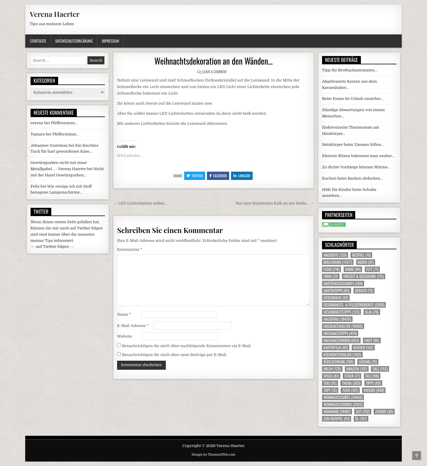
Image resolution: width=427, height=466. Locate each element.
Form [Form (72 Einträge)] (331, 276)
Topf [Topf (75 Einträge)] (330, 390)
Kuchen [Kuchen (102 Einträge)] (363, 347)
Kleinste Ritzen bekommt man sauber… (358, 156)
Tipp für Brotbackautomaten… (349, 70)
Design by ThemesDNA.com (213, 455)
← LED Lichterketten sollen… (140, 203)
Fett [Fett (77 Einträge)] (372, 269)
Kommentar (129, 249)
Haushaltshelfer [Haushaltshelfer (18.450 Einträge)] (343, 326)
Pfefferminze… (64, 123)
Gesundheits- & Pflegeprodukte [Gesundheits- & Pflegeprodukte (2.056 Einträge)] (354, 305)
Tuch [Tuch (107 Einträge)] (350, 390)
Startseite (38, 41)
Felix (35, 186)
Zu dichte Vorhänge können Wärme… (356, 167)
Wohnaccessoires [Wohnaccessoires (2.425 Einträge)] (343, 404)
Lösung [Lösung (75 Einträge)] (368, 362)
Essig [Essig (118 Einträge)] (332, 269)
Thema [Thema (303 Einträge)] (351, 383)
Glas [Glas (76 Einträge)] (372, 312)
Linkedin (241, 175)
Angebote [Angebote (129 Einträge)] (335, 255)
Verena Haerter (54, 14)
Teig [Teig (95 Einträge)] (330, 383)
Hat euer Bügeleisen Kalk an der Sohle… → (275, 203)
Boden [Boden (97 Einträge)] (366, 262)
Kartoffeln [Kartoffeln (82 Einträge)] (336, 347)
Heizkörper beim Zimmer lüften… (353, 144)
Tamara (38, 134)
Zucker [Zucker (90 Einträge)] (384, 411)
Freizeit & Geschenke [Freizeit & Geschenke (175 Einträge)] (363, 276)
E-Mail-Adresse (133, 325)
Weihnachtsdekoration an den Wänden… (213, 61)
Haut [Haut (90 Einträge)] (371, 340)
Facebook (218, 175)
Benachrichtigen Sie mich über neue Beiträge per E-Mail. (174, 354)
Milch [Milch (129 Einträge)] (332, 369)
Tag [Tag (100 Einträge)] (372, 376)
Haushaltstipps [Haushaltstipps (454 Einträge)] (340, 333)
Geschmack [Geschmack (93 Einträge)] (336, 298)
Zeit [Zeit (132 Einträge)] (363, 411)
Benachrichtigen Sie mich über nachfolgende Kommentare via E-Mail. (186, 346)
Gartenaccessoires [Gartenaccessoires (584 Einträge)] (343, 283)
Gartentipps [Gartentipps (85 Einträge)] (337, 290)
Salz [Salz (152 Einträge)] (380, 369)
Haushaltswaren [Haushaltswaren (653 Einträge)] (341, 340)
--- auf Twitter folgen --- (52, 246)
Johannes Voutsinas (49, 145)
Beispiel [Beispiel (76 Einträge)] (361, 255)
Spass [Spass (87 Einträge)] (331, 376)
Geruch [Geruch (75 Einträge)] (364, 290)
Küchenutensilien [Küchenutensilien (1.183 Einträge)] (342, 355)
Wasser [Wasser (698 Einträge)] (374, 390)
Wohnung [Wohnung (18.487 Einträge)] (337, 411)
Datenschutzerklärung (74, 41)
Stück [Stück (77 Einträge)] (352, 376)
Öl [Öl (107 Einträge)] (361, 419)
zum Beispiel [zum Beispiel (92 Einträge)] (337, 419)
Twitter (195, 175)
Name (124, 314)
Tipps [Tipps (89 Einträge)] (373, 383)
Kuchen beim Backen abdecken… (352, 178)
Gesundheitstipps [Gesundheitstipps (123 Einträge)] (341, 312)
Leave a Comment (215, 71)
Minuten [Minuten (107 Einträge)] (356, 369)
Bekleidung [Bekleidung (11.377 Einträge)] (338, 262)
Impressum (110, 41)
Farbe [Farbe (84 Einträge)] (353, 269)
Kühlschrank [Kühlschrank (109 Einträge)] (338, 362)
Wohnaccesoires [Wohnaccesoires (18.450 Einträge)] (343, 397)
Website (124, 336)
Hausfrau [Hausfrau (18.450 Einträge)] (337, 319)
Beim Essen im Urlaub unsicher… (353, 98)
